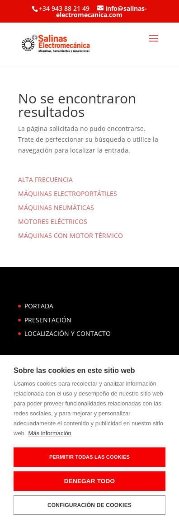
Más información (49, 433)
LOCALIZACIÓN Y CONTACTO (67, 333)
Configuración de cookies (89, 505)
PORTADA (38, 306)
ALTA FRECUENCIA (45, 179)
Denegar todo (89, 481)
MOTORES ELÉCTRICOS (52, 221)
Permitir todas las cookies (89, 457)
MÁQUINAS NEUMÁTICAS (56, 207)
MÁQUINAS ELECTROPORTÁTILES (67, 193)
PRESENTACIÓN (47, 320)
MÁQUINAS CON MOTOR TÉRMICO (70, 235)
